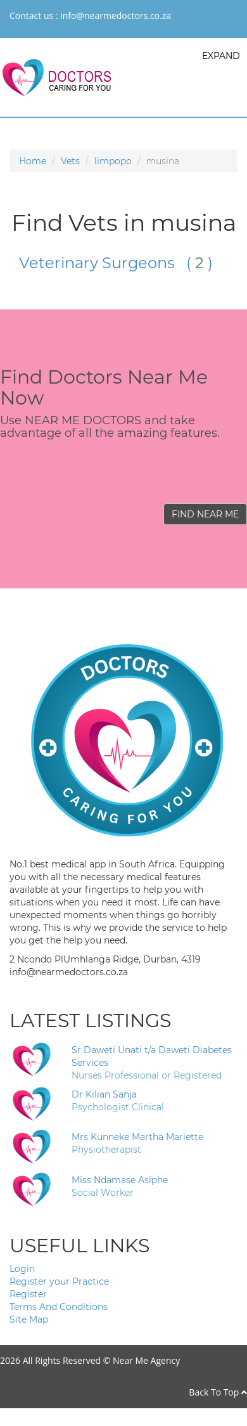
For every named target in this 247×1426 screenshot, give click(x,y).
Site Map (29, 1319)
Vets (70, 161)
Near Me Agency (146, 1360)
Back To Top (218, 1392)
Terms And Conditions (59, 1307)
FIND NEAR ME (205, 514)
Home (32, 161)
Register (28, 1294)
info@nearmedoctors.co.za (115, 16)
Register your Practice (59, 1281)
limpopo (113, 161)
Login (22, 1268)
